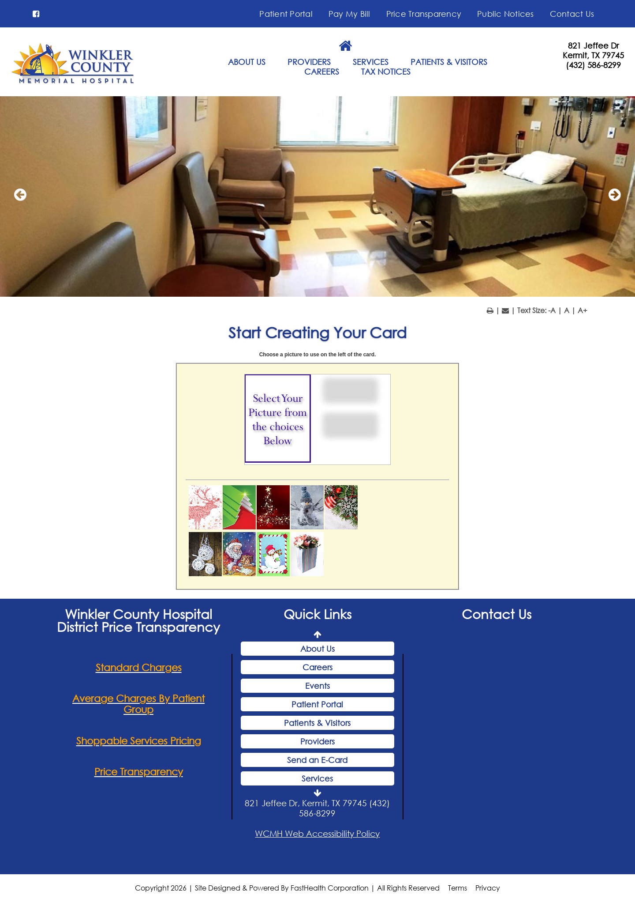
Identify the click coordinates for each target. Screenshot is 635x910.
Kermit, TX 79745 (593, 55)
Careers (317, 668)
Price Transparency (424, 14)
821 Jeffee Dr (593, 45)
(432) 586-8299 (593, 65)
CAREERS (321, 71)
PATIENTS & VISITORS (449, 62)
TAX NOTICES (386, 71)
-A (552, 312)
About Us (317, 650)
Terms (457, 889)
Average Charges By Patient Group (138, 706)
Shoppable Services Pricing (138, 742)
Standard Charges (139, 669)
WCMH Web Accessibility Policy (317, 835)
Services (317, 780)
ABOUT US (246, 62)
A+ (582, 312)
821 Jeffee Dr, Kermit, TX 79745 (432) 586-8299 (317, 809)
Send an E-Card (317, 761)
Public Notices (505, 14)
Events (317, 687)
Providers (317, 743)
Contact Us (572, 14)
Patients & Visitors (317, 724)
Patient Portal (286, 14)
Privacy (487, 889)
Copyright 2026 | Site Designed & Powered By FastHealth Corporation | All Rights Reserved (287, 889)
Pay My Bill (349, 14)
